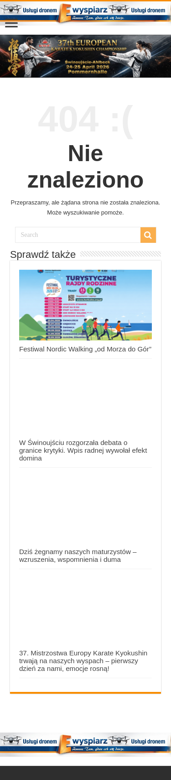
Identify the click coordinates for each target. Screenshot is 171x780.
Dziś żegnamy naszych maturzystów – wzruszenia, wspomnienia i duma (78, 555)
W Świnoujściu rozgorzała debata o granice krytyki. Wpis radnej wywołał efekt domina (83, 450)
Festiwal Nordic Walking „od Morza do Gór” (85, 349)
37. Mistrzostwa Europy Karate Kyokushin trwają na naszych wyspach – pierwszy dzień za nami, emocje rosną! (83, 660)
